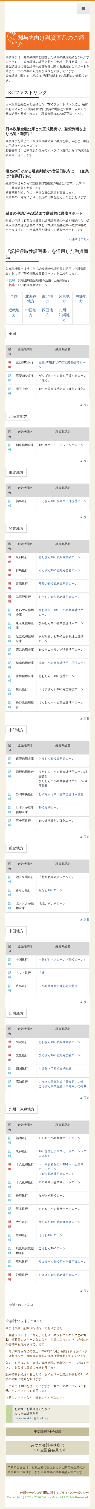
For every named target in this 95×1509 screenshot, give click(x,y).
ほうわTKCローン (51, 1235)
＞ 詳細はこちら (79, 239)
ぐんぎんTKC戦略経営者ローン (60, 570)
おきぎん (60, 1275)
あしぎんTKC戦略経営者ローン (60, 557)
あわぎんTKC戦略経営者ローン (60, 1042)
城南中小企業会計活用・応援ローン (62, 663)
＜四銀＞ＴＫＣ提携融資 (55, 1068)
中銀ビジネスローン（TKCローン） (62, 959)
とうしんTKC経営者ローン (57, 758)
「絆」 (43, 972)
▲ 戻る (84, 405)
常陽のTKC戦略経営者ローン (58, 583)
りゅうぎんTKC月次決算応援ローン (62, 1261)
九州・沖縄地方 (64, 315)
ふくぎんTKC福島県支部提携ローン (62, 501)
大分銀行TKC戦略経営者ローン (60, 1222)
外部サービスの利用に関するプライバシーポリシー (54, 1492)
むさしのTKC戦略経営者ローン (60, 597)
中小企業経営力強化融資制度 (58, 986)
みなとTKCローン (51, 890)
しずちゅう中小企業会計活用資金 (61, 794)
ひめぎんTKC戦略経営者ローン (60, 1055)
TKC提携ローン (49, 807)
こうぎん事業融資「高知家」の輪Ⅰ (62, 1081)
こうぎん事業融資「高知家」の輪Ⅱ (62, 1086)
